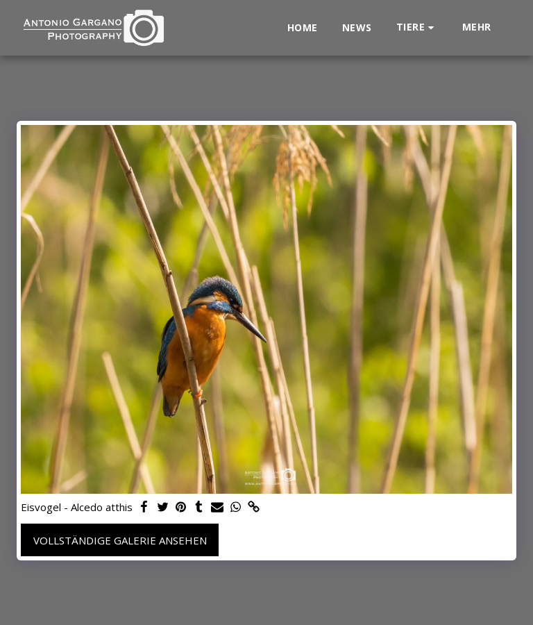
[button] (417, 27)
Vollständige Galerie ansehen (120, 540)
